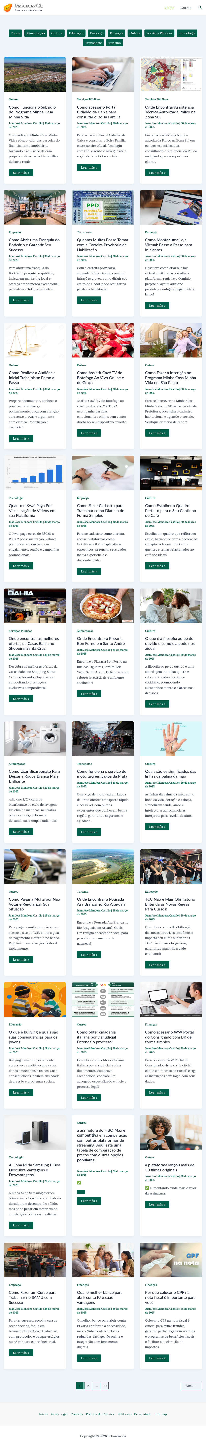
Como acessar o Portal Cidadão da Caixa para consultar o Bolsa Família (99, 112)
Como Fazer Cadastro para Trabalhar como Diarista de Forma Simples (100, 510)
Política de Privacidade (134, 1414)
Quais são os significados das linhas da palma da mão (170, 774)
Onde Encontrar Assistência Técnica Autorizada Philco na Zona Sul (170, 112)
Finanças (151, 1024)
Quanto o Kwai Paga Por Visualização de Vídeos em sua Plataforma (32, 510)
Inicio (43, 1414)
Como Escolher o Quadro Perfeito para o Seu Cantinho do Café (170, 510)
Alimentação (85, 631)
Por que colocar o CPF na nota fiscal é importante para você (170, 1297)
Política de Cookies (100, 1414)
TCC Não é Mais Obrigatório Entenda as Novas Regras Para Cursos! (170, 904)
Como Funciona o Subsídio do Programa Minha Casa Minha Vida (32, 112)
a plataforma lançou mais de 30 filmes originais (169, 1167)
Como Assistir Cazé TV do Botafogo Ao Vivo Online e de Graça (100, 377)
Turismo (82, 891)
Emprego (15, 232)
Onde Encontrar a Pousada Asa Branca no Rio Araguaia (101, 901)
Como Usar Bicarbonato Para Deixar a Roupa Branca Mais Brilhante (34, 776)
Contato (77, 1414)
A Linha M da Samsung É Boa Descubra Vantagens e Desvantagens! (34, 1169)
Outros (13, 99)
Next (191, 1386)
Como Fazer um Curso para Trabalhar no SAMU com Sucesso (33, 1297)
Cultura (150, 498)
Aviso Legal (59, 1414)
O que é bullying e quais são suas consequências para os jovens (33, 1037)
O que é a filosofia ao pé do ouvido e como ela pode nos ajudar (170, 643)
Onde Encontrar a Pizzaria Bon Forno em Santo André (101, 641)
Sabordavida (29, 5)
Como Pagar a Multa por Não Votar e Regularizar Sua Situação (34, 904)
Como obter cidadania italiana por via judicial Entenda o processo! (96, 1037)
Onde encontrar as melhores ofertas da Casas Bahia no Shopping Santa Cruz (34, 643)
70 (105, 1386)
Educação (151, 891)
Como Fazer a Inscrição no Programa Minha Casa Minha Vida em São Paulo (170, 377)
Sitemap (161, 1414)
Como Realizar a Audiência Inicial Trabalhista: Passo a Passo (32, 377)
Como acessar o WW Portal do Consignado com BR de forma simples (169, 1037)
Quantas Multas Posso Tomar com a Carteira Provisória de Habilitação (102, 244)
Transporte (84, 232)
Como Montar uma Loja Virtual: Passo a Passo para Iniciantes (168, 244)
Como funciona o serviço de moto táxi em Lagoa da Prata (102, 774)
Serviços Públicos (88, 99)
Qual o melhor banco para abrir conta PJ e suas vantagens (100, 1297)
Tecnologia (16, 498)
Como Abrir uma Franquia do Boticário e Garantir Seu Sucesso (34, 244)
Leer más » (21, 173)
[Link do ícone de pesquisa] (200, 7)
